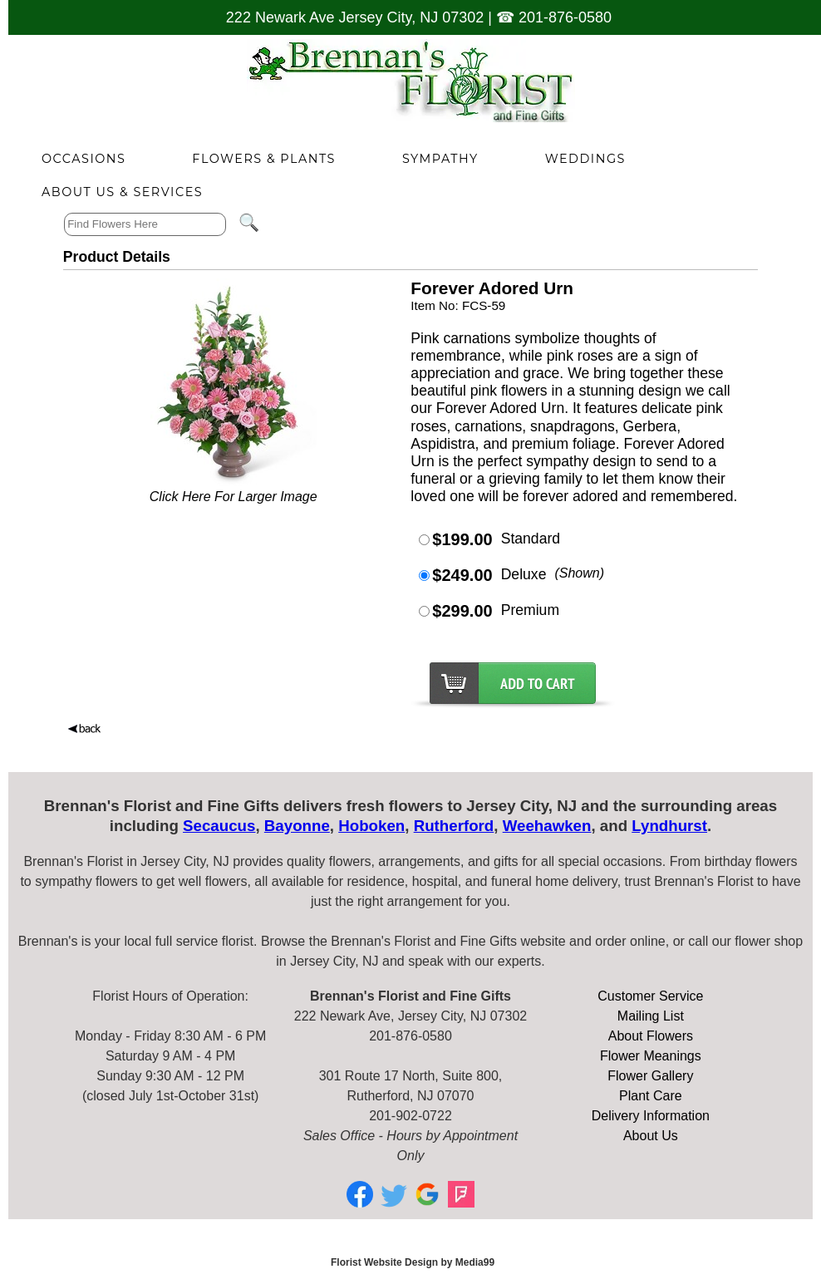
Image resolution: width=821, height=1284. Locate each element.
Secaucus (219, 825)
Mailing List (650, 1016)
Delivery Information (651, 1116)
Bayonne (297, 825)
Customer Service (650, 996)
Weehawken (547, 825)
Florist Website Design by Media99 (412, 1262)
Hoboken (371, 825)
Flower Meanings (650, 1056)
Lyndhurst (669, 825)
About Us (650, 1136)
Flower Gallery (650, 1076)
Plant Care (650, 1096)
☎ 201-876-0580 (554, 17)
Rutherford (454, 825)
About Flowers (650, 1036)
